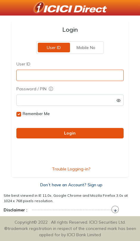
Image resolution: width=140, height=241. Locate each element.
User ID (54, 47)
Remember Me (36, 113)
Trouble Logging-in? (71, 169)
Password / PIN (34, 88)
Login (70, 133)
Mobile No (86, 47)
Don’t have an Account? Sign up (71, 184)
